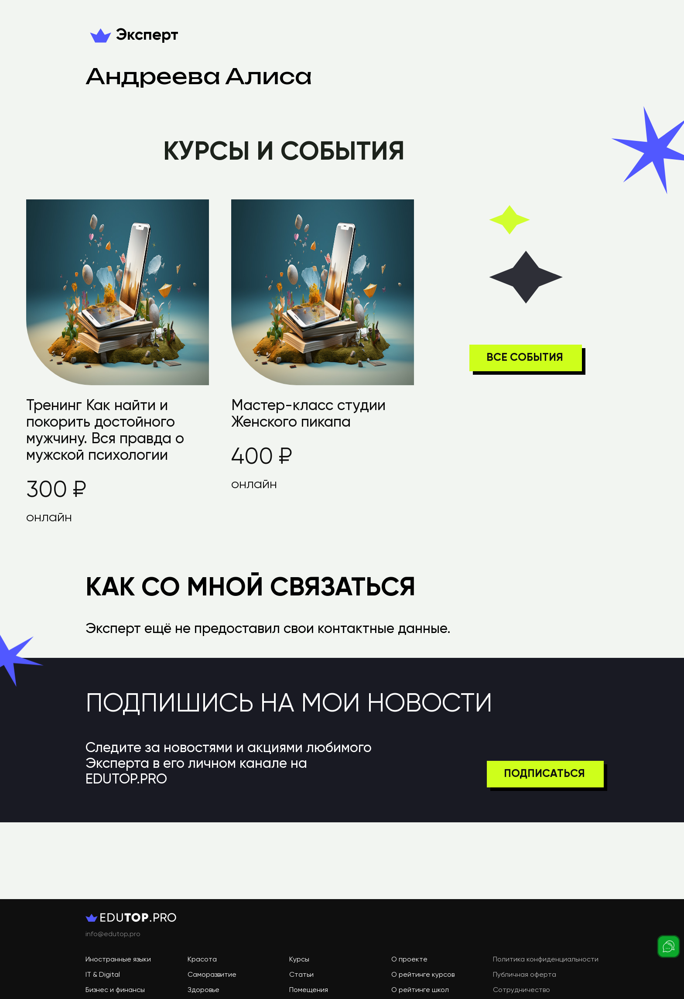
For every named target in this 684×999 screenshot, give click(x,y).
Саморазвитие (212, 975)
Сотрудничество (521, 990)
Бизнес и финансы (115, 990)
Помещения (308, 990)
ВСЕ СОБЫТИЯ (524, 357)
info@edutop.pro (113, 934)
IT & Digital (103, 975)
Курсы (299, 959)
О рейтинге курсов (423, 975)
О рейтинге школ (420, 990)
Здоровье (203, 990)
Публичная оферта (524, 975)
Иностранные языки (118, 959)
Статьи (301, 975)
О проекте (409, 959)
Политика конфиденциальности (545, 959)
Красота (202, 959)
